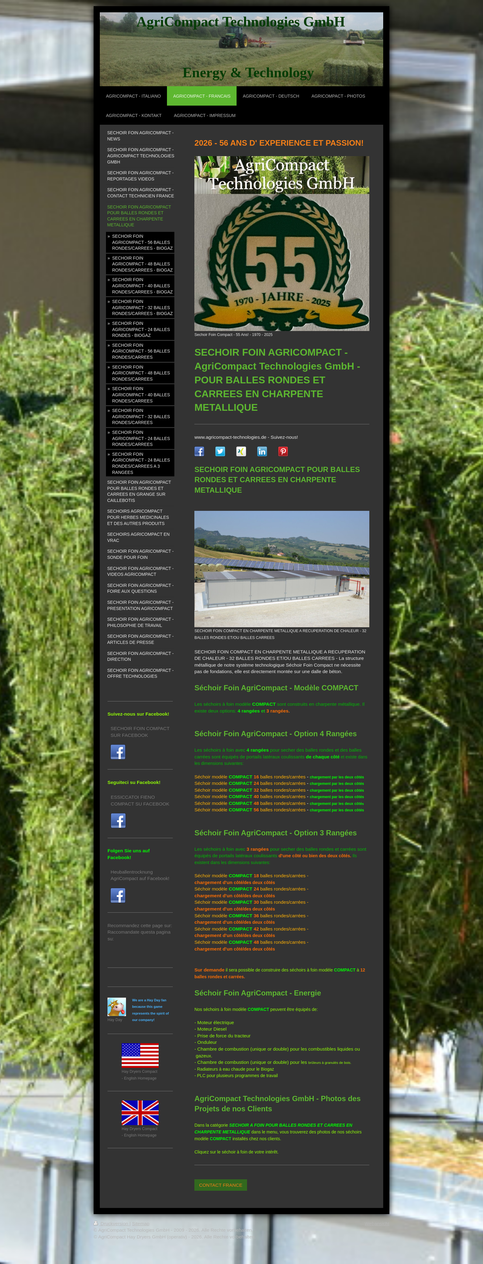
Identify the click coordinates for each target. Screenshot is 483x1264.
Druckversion (111, 1223)
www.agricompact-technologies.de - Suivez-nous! (246, 437)
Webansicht (377, 1223)
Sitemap (140, 1223)
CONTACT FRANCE (220, 1185)
